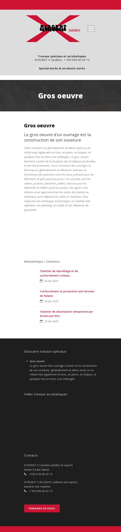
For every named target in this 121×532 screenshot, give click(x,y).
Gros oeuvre (37, 361)
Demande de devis (42, 508)
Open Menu (91, 28)
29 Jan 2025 (51, 321)
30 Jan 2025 (51, 281)
